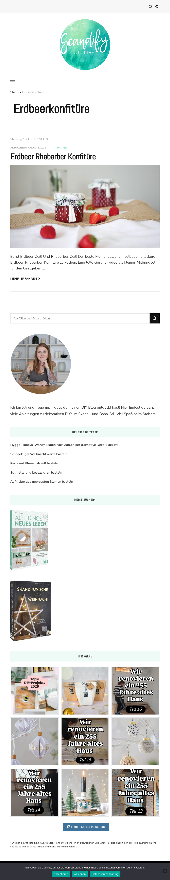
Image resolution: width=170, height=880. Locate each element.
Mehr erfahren (25, 279)
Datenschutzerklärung (105, 874)
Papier (62, 147)
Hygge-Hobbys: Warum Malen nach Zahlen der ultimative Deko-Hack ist (64, 445)
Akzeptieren (61, 874)
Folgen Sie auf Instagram (86, 827)
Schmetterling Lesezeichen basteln (36, 472)
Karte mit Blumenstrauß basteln (34, 463)
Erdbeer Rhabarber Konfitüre (53, 157)
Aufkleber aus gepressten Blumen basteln (41, 481)
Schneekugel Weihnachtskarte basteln (38, 454)
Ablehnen (80, 874)
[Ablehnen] (165, 871)
